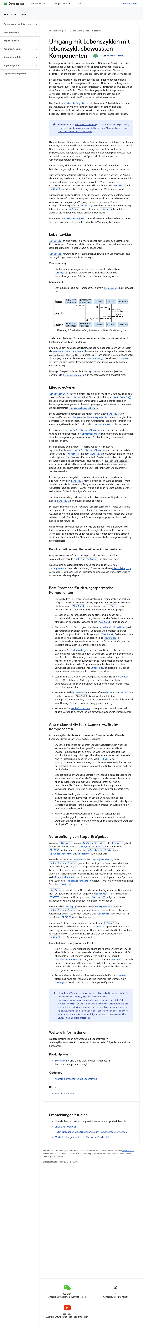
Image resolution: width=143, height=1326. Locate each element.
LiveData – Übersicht (66, 1126)
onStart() (119, 185)
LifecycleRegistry (121, 568)
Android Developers (57, 31)
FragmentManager (64, 877)
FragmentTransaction (79, 880)
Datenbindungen (79, 650)
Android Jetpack (115, 55)
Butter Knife (97, 667)
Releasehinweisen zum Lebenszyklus (75, 131)
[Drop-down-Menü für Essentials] (45, 3)
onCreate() (72, 453)
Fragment (78, 417)
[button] (17, 24)
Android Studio (129, 3)
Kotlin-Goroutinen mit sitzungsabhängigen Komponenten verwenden (91, 1132)
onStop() (55, 189)
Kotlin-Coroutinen (80, 708)
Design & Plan (76, 31)
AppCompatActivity (100, 417)
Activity (126, 692)
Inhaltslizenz (128, 1150)
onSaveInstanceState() (100, 850)
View (109, 692)
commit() (65, 884)
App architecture (15, 14)
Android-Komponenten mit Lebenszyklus (76, 1079)
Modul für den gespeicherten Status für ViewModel (82, 1137)
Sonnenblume (62, 1060)
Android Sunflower (64, 1093)
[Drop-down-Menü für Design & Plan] (71, 3)
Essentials (36, 3)
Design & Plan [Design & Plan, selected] (60, 3)
